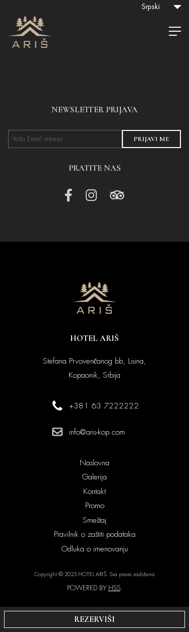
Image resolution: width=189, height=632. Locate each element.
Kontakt (94, 491)
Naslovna (94, 463)
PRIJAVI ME (151, 139)
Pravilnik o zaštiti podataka (95, 534)
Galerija (94, 477)
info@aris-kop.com (97, 432)
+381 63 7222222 (104, 406)
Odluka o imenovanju (94, 549)
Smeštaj (94, 520)
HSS (114, 588)
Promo (94, 506)
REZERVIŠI (94, 619)
